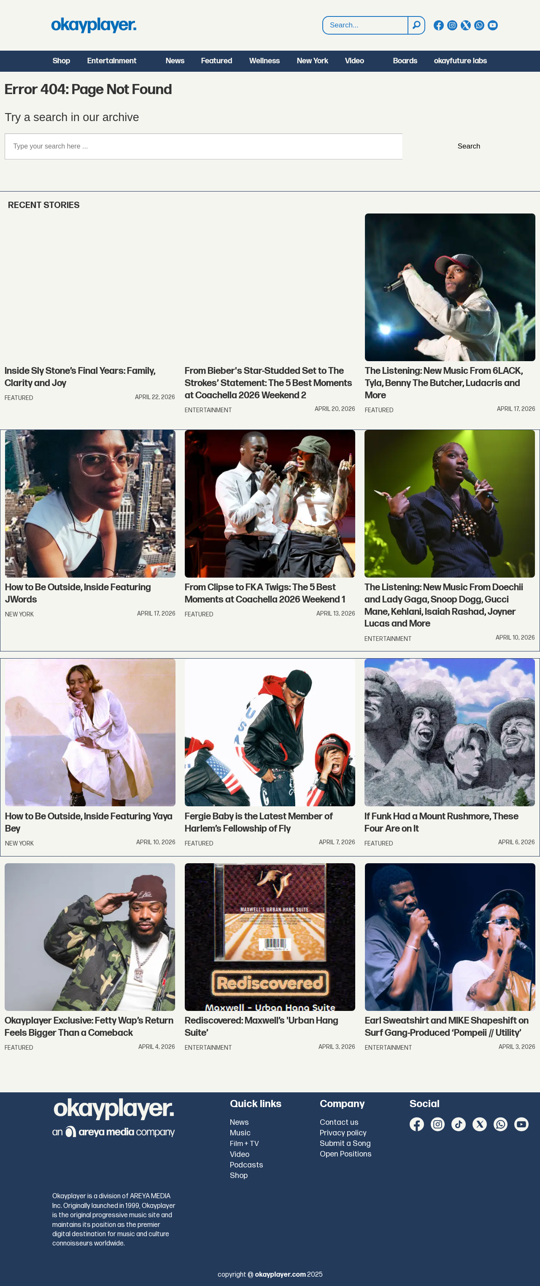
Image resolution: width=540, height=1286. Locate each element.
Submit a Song (345, 1143)
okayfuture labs (460, 61)
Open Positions (346, 1154)
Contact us (339, 1122)
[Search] (416, 25)
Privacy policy (343, 1133)
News (175, 61)
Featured (216, 61)
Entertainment (112, 61)
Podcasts (246, 1165)
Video (354, 61)
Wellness (264, 61)
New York (312, 61)
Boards (405, 61)
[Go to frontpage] (93, 25)
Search (469, 146)
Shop (61, 61)
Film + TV (244, 1144)
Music (240, 1133)
